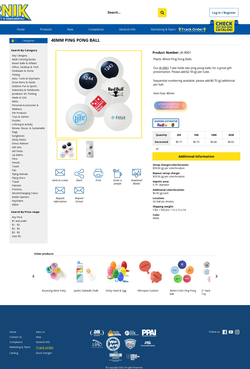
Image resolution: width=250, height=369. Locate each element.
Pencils (16, 162)
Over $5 (16, 236)
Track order (45, 347)
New (70, 29)
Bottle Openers (20, 197)
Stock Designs (44, 353)
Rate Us (40, 332)
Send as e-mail (60, 180)
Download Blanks (136, 182)
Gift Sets (17, 147)
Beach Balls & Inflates (24, 63)
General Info (127, 29)
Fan (14, 170)
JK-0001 (164, 68)
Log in (216, 13)
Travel (15, 181)
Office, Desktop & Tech (25, 67)
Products (46, 29)
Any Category (19, 55)
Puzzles (16, 120)
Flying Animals (20, 174)
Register (230, 13)
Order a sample (117, 182)
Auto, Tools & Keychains (26, 78)
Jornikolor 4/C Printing (24, 93)
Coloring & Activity (22, 124)
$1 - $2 (16, 224)
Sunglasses (18, 135)
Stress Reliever (20, 143)
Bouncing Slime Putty (54, 290)
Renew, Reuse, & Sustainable (28, 128)
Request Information (60, 199)
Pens (15, 158)
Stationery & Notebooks (25, 90)
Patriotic (16, 185)
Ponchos (17, 189)
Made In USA (19, 97)
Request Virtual (79, 199)
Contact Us (15, 337)
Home (21, 29)
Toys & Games (20, 116)
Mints (15, 101)
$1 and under (19, 221)
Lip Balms (17, 155)
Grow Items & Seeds (23, 82)
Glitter (15, 204)
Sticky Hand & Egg (116, 290)
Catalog (13, 353)
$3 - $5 (16, 232)
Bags (15, 132)
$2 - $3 (16, 228)
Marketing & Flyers (163, 29)
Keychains (17, 200)
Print (98, 180)
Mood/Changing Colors (25, 193)
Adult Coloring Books (24, 59)
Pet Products (19, 112)
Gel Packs (17, 151)
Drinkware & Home (23, 70)
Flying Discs (18, 177)
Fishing (16, 74)
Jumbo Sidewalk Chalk (86, 290)
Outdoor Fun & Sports (24, 86)
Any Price (17, 217)
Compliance (96, 29)
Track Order (192, 29)
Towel (15, 166)
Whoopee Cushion (148, 290)
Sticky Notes (19, 139)
